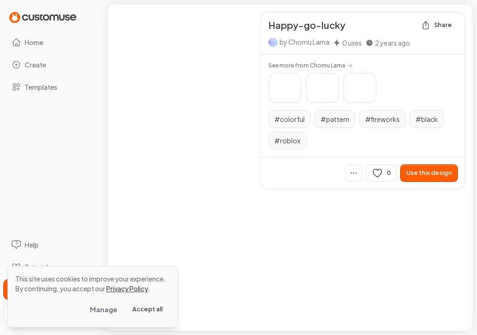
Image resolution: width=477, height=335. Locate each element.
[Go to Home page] (42, 17)
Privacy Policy (127, 288)
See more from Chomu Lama (310, 65)
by (304, 42)
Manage (103, 309)
